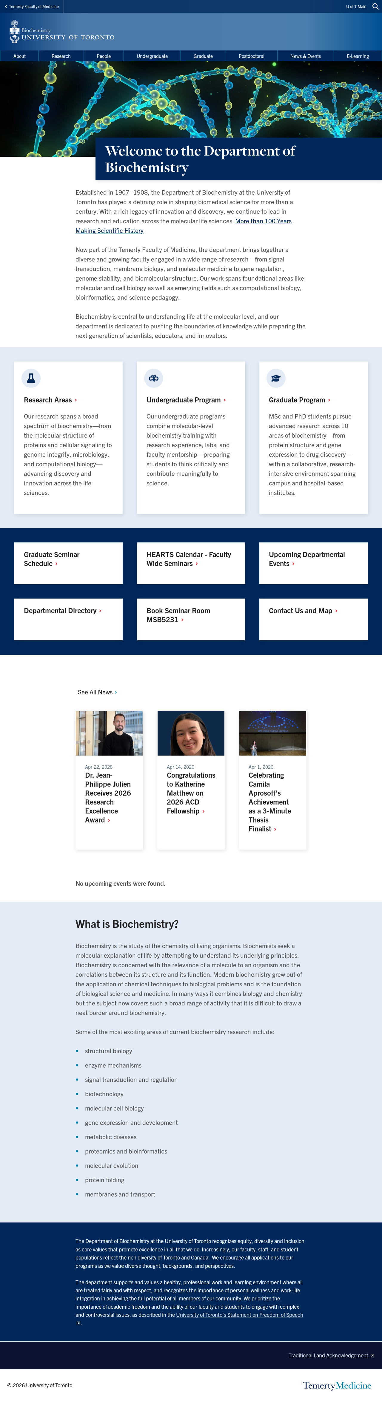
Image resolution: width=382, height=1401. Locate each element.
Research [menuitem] (61, 56)
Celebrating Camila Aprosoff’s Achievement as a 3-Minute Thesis (270, 801)
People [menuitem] (104, 56)
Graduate (302, 399)
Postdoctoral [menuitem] (251, 56)
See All (98, 692)
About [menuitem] (19, 56)
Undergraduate (188, 399)
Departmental (65, 610)
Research (52, 399)
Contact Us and (305, 610)
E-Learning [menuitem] (358, 56)
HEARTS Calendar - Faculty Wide (189, 559)
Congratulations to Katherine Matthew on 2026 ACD (191, 792)
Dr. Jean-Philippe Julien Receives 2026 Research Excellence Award (108, 797)
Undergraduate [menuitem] (152, 56)
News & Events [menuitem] (305, 56)
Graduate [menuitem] (203, 56)
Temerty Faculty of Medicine (32, 6)
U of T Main (356, 6)
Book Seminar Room (178, 615)
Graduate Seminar (51, 559)
